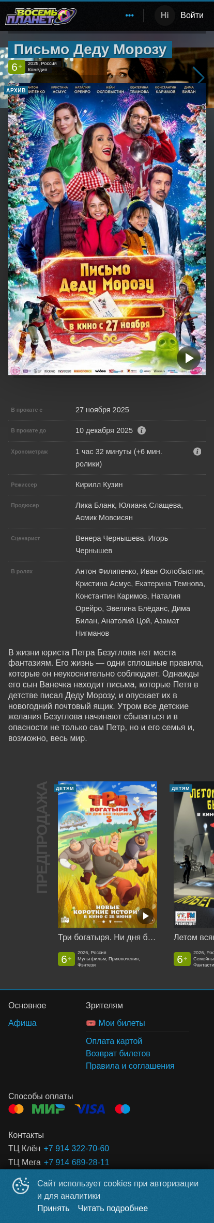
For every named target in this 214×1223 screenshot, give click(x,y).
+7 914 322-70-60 (76, 1148)
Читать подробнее (113, 1208)
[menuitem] (129, 15)
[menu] (112, 15)
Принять (53, 1208)
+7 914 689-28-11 (77, 1162)
